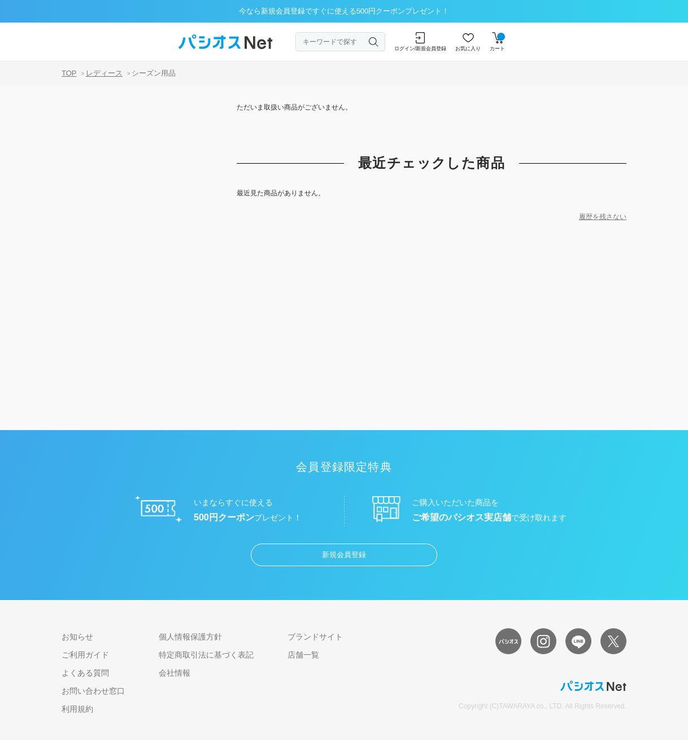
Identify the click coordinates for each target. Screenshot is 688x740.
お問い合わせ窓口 (93, 690)
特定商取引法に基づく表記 (206, 654)
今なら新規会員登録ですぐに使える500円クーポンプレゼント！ (344, 11)
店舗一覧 (303, 654)
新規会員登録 (344, 554)
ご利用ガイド (85, 654)
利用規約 (77, 708)
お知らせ (77, 636)
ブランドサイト (315, 636)
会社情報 (174, 672)
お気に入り (468, 41)
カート (497, 41)
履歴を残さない (602, 217)
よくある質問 (85, 672)
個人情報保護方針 (190, 636)
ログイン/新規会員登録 (420, 41)
